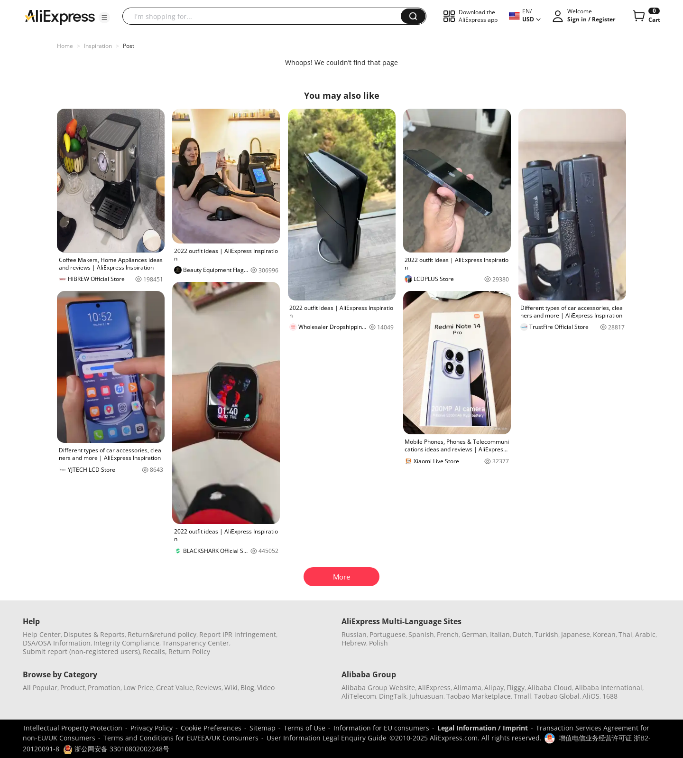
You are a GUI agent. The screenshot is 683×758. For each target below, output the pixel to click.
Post (128, 46)
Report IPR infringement (237, 634)
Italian (500, 634)
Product (72, 687)
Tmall (522, 696)
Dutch (522, 634)
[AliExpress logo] (60, 16)
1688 (610, 696)
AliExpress (434, 687)
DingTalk (392, 696)
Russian (354, 634)
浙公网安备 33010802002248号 (116, 748)
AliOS (591, 696)
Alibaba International (608, 687)
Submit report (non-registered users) (81, 651)
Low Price (138, 687)
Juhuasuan (426, 696)
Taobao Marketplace (478, 696)
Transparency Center (195, 642)
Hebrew (354, 642)
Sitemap (262, 727)
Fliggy (516, 687)
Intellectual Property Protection (73, 727)
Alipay (494, 687)
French (448, 634)
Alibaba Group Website (378, 687)
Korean (604, 634)
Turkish (546, 634)
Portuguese (387, 634)
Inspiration (98, 46)
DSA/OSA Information (57, 642)
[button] (104, 17)
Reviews (209, 687)
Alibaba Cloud (549, 687)
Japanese (575, 634)
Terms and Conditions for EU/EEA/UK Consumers (180, 737)
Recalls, (155, 651)
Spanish (421, 634)
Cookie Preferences (211, 727)
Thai (625, 634)
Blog (247, 687)
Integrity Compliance (126, 642)
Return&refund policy (162, 634)
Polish (378, 642)
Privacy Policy (151, 727)
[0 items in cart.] (645, 16)
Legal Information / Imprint (482, 727)
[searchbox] (265, 16)
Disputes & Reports (94, 634)
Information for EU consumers (381, 727)
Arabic (645, 634)
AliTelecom (359, 696)
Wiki (231, 687)
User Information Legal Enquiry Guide (327, 737)
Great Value (174, 687)
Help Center (42, 634)
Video (266, 687)
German (474, 634)
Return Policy (189, 651)
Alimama (467, 687)
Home (65, 46)
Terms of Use (304, 727)
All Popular (40, 687)
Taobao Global (557, 696)
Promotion (104, 687)
